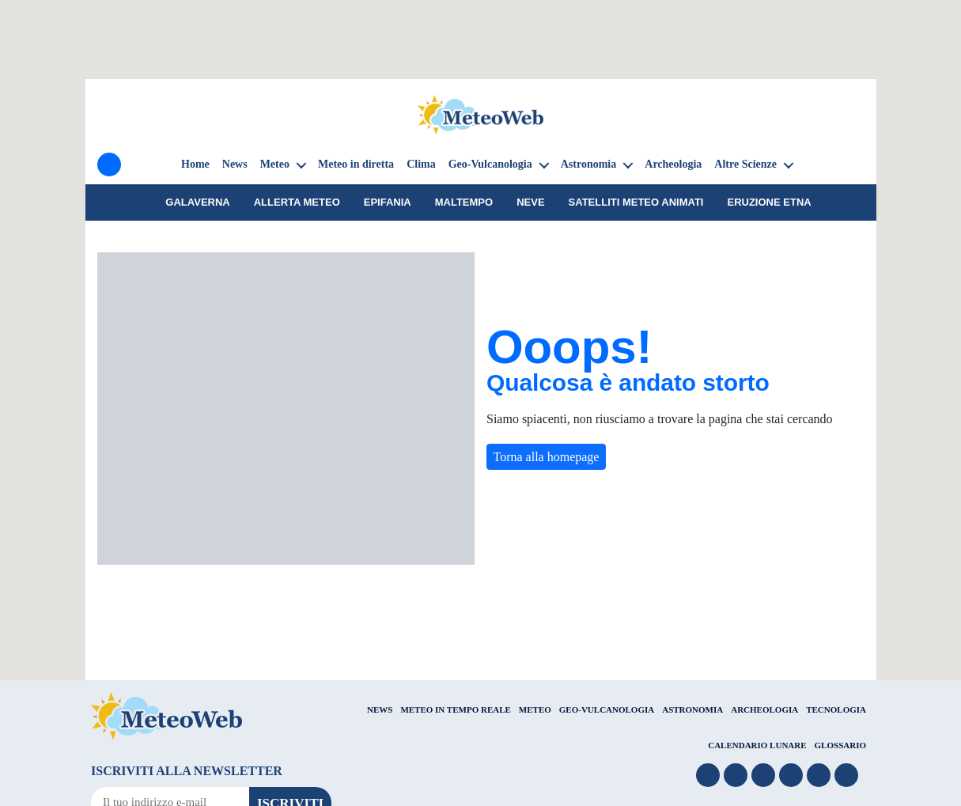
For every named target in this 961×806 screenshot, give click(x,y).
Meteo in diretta (356, 164)
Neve (530, 202)
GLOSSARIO (840, 745)
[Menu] (109, 164)
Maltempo (464, 202)
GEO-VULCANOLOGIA (606, 709)
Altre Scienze (745, 164)
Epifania (387, 202)
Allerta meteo (297, 202)
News (235, 164)
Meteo (274, 164)
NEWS (379, 709)
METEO (535, 709)
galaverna (197, 202)
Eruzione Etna (769, 202)
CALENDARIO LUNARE (757, 745)
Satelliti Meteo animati (636, 202)
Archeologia (673, 164)
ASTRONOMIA (692, 709)
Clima (421, 164)
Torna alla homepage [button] (547, 457)
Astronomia (589, 164)
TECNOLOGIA (836, 709)
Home (195, 164)
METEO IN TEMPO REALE (455, 709)
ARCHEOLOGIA (764, 709)
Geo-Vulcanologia (490, 164)
